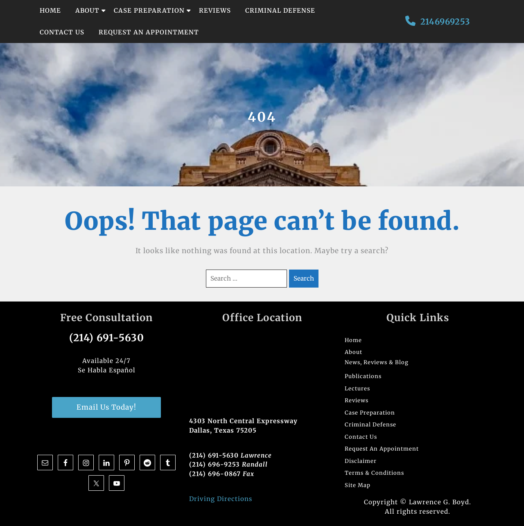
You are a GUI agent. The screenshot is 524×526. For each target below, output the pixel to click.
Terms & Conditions (374, 472)
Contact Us (62, 32)
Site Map (357, 485)
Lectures (357, 388)
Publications (363, 376)
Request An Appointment (149, 32)
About (87, 10)
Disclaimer (361, 461)
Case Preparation (149, 10)
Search (304, 278)
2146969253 (445, 21)
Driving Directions (220, 499)
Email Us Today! (106, 407)
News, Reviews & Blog (377, 362)
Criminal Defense (280, 10)
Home (50, 10)
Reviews (215, 10)
